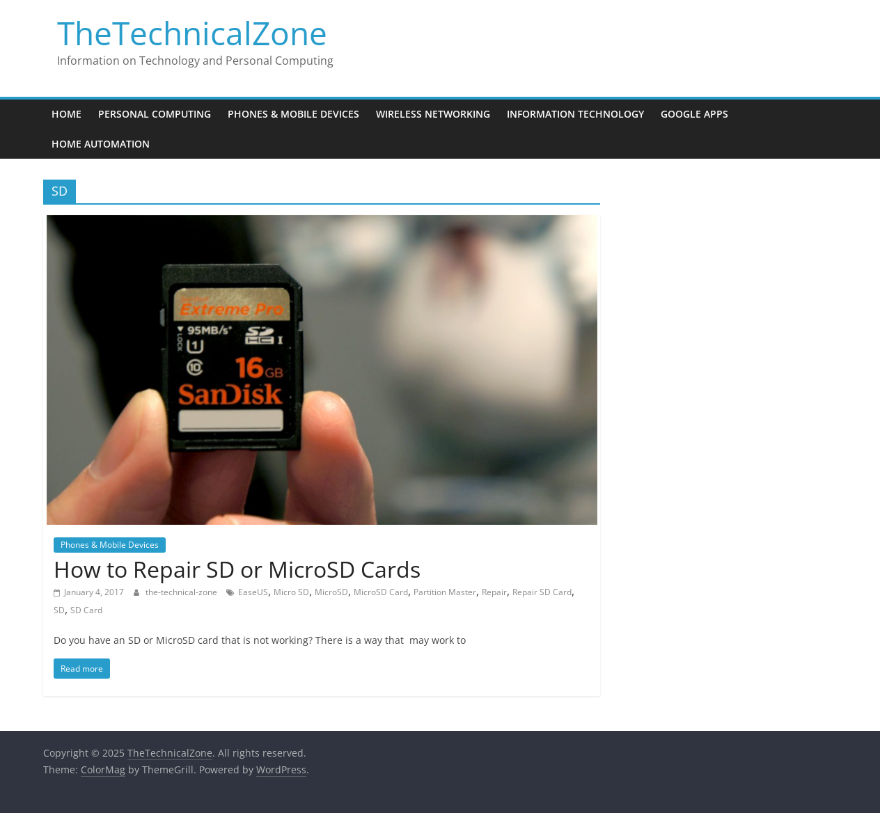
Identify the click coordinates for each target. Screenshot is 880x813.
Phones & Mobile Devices (293, 113)
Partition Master (445, 592)
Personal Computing (154, 113)
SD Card (86, 610)
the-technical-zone (182, 592)
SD (59, 610)
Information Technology (575, 113)
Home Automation (101, 143)
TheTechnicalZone (192, 32)
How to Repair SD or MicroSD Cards (237, 569)
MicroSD (331, 592)
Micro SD (291, 592)
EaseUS (253, 592)
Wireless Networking (433, 113)
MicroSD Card (381, 592)
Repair (494, 592)
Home (66, 113)
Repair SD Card (542, 592)
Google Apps (694, 113)
